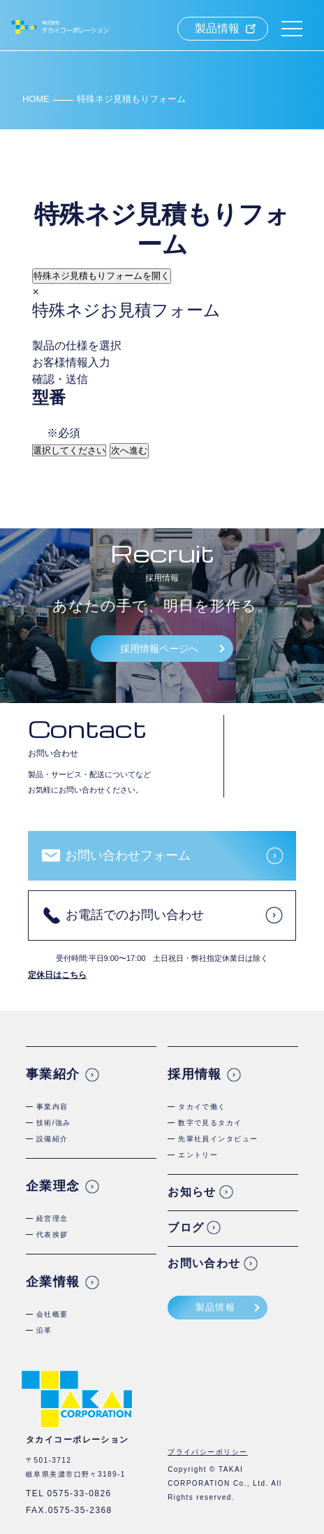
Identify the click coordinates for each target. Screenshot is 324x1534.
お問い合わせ (204, 1263)
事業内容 (52, 1106)
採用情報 (195, 1074)
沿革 (44, 1330)
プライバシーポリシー (207, 1452)
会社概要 (52, 1314)
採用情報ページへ (159, 648)
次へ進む (129, 450)
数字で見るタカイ (210, 1123)
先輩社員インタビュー (218, 1139)
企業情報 (53, 1282)
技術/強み (53, 1123)
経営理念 (52, 1218)
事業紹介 (53, 1074)
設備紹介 (52, 1139)
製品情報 (217, 28)
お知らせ (192, 1192)
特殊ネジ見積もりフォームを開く (102, 275)
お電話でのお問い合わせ (135, 915)
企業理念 (53, 1186)
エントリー (198, 1155)
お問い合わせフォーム (128, 855)
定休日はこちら (57, 975)
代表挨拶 (52, 1234)
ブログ (186, 1227)
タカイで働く (202, 1106)
